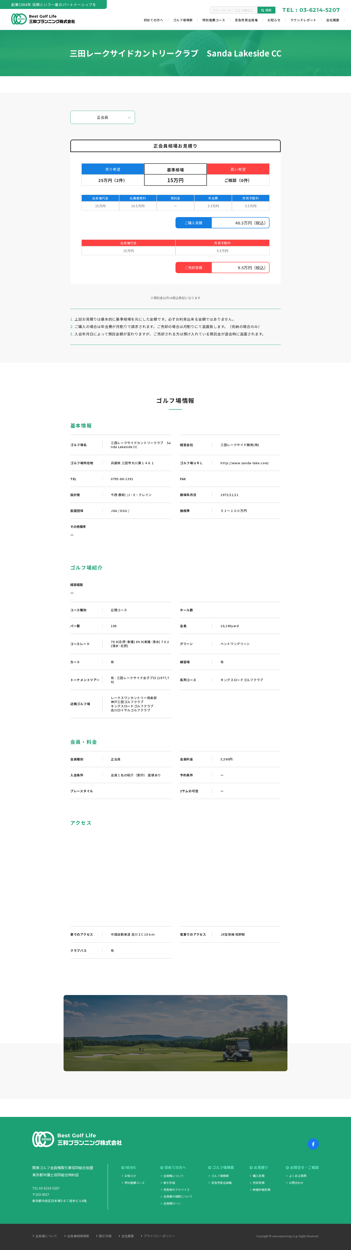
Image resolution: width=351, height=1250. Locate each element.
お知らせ (130, 1176)
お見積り (259, 1167)
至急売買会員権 (221, 1183)
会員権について (173, 1176)
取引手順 (169, 1183)
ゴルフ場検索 (221, 1167)
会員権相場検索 (78, 1236)
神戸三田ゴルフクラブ (127, 702)
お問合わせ (296, 1183)
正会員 (102, 117)
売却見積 (258, 1183)
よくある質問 (297, 1176)
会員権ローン (172, 1203)
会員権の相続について (178, 1196)
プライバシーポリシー (159, 1236)
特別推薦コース (134, 1183)
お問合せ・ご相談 (302, 1167)
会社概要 (127, 1236)
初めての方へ (173, 1167)
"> (175, 874)
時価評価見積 (261, 1189)
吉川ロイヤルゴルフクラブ (130, 710)
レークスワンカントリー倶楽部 (134, 698)
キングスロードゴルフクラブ (241, 680)
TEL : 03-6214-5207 (311, 10)
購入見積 (258, 1176)
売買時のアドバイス (176, 1189)
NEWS (128, 1167)
